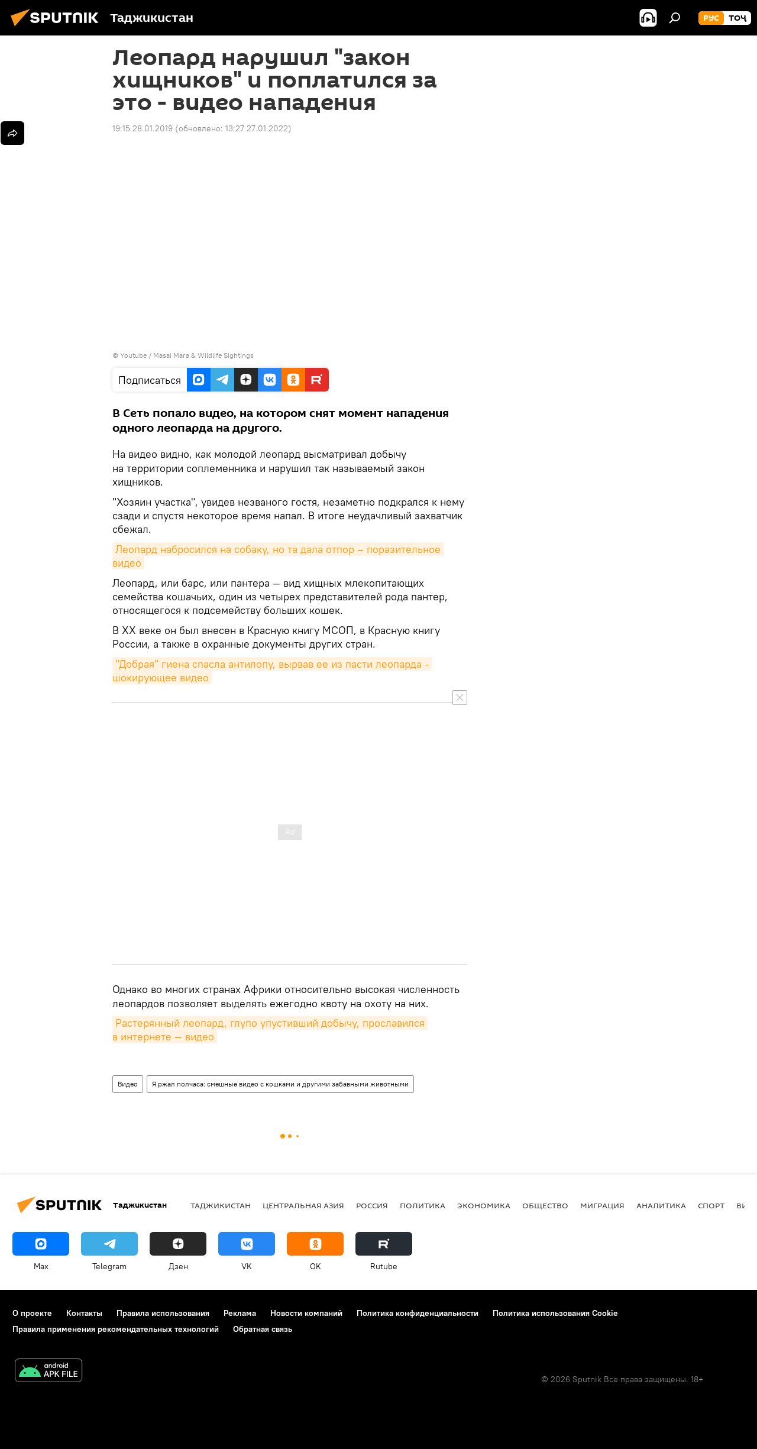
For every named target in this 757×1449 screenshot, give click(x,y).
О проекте (32, 1313)
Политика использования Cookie (555, 1313)
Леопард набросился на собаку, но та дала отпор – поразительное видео (278, 556)
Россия (372, 1205)
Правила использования (163, 1313)
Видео (128, 1083)
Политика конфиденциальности (417, 1313)
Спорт (711, 1205)
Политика (422, 1205)
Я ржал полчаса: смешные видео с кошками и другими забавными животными (280, 1083)
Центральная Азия (303, 1205)
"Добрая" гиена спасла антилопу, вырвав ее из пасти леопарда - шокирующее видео (272, 670)
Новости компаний (306, 1313)
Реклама (240, 1313)
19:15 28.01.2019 (142, 128)
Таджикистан (220, 1205)
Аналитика (661, 1205)
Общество (545, 1205)
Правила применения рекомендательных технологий (115, 1329)
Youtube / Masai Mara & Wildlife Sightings (187, 355)
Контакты (84, 1313)
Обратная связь (262, 1329)
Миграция (602, 1205)
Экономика (483, 1205)
